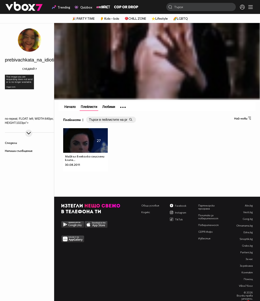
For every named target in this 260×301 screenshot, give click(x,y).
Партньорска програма (206, 207)
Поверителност (208, 225)
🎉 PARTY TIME (83, 18)
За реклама (246, 265)
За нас (249, 259)
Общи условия (150, 205)
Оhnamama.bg (244, 225)
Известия (204, 238)
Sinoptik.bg (246, 238)
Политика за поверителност (208, 217)
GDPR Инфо (205, 231)
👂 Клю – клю (109, 18)
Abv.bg (249, 205)
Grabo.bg (247, 245)
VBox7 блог (246, 285)
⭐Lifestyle (159, 18)
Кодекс (145, 212)
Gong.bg (248, 218)
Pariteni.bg (246, 252)
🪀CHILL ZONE (135, 18)
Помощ (248, 279)
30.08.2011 (72, 164)
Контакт (247, 272)
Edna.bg (248, 232)
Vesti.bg (248, 212)
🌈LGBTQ (180, 18)
